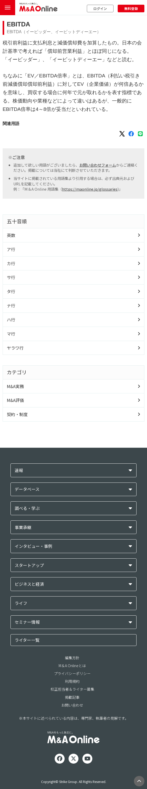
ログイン (100, 8)
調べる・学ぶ (27, 508)
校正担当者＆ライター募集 (72, 689)
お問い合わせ (72, 705)
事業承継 (23, 527)
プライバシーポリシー (72, 673)
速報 (19, 470)
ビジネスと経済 (29, 584)
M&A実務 (15, 386)
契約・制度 (17, 414)
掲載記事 (72, 697)
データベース (27, 489)
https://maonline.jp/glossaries (89, 189)
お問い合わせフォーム (97, 165)
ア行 (11, 249)
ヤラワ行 (15, 348)
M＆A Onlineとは (72, 665)
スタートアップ (29, 565)
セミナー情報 (27, 622)
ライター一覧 (27, 640)
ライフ (21, 603)
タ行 (11, 291)
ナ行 (11, 305)
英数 (11, 235)
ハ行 (11, 319)
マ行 (11, 334)
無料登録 (131, 8)
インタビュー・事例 (33, 546)
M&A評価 (15, 400)
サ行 (11, 277)
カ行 (11, 263)
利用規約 (72, 681)
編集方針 (72, 657)
